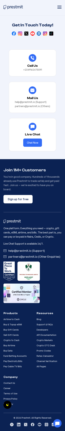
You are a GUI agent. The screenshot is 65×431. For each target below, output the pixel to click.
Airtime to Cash (11, 319)
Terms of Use (10, 393)
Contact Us (9, 383)
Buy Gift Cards (11, 329)
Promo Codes (44, 350)
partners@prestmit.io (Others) (32, 106)
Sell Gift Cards (11, 335)
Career (7, 388)
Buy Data (7, 350)
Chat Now (32, 142)
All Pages (41, 366)
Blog (39, 319)
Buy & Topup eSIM (12, 324)
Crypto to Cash (11, 340)
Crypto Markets (45, 340)
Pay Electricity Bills (12, 361)
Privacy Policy (10, 398)
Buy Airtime (9, 345)
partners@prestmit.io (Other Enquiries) (34, 256)
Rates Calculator (45, 356)
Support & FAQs (45, 324)
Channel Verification (47, 361)
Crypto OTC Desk (46, 345)
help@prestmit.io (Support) (30, 101)
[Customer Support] (57, 423)
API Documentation (46, 335)
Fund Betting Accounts (15, 356)
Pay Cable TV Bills (12, 366)
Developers (42, 329)
